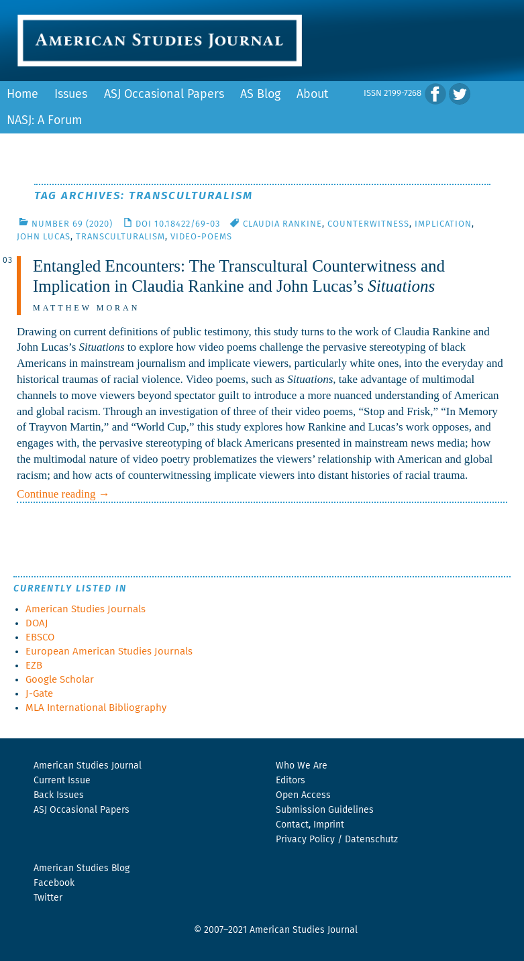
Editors (290, 780)
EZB (33, 666)
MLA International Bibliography (95, 708)
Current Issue (62, 780)
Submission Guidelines (325, 810)
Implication (443, 224)
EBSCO (39, 637)
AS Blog (260, 95)
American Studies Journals (85, 609)
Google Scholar (59, 680)
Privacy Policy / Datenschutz (337, 839)
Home (22, 95)
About (312, 95)
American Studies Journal (88, 766)
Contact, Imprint (310, 825)
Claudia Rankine (282, 224)
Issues (70, 95)
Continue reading (63, 494)
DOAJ (36, 623)
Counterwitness (368, 224)
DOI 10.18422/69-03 (178, 224)
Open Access (303, 795)
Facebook (54, 883)
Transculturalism (120, 237)
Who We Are (301, 766)
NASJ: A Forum (44, 121)
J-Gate (39, 694)
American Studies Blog (81, 868)
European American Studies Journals (109, 651)
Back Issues (59, 795)
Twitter (48, 898)
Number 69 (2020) (72, 224)
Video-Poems (201, 237)
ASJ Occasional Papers (164, 95)
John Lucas (43, 237)
